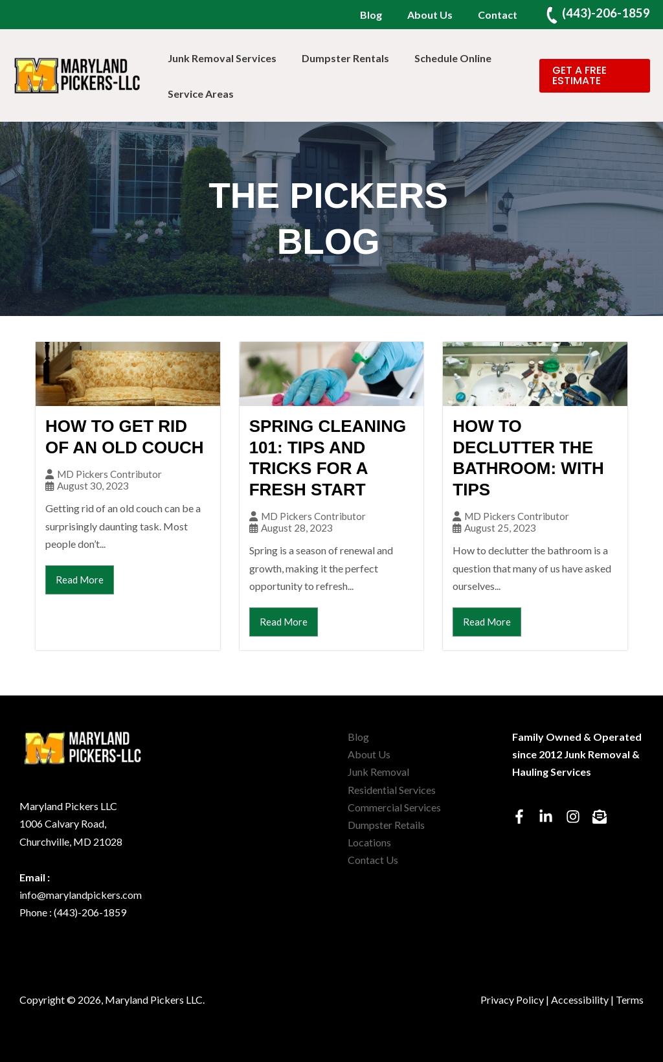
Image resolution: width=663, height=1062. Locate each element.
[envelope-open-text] (601, 816)
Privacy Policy (512, 999)
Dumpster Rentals (339, 58)
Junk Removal (378, 771)
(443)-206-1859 (606, 13)
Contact (499, 14)
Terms (630, 999)
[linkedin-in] (551, 816)
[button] (592, 76)
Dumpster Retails (386, 825)
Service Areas (199, 93)
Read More (80, 579)
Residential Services (392, 790)
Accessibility (580, 999)
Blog (382, 14)
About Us (436, 14)
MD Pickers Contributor (109, 474)
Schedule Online (441, 58)
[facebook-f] (524, 816)
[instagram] (578, 816)
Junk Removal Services (220, 58)
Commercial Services (394, 807)
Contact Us (373, 859)
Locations (369, 842)
